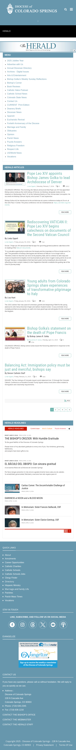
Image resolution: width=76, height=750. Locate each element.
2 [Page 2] (55, 410)
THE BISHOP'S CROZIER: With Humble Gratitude (32, 438)
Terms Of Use (65, 745)
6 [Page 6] (69, 410)
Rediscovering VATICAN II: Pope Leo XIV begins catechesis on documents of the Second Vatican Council (15, 227)
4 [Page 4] (62, 410)
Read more (65, 212)
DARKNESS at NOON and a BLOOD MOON (24, 498)
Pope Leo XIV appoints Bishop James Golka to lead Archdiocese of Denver (15, 178)
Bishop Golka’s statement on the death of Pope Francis (15, 334)
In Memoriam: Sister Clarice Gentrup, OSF (40, 519)
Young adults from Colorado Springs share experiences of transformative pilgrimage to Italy (15, 286)
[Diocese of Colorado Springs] (32, 8)
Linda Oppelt (31, 186)
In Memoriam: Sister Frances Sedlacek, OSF (41, 507)
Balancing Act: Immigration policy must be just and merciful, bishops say (37, 367)
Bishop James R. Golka (34, 340)
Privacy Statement (45, 745)
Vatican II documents (23, 248)
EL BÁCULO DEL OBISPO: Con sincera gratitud (30, 464)
